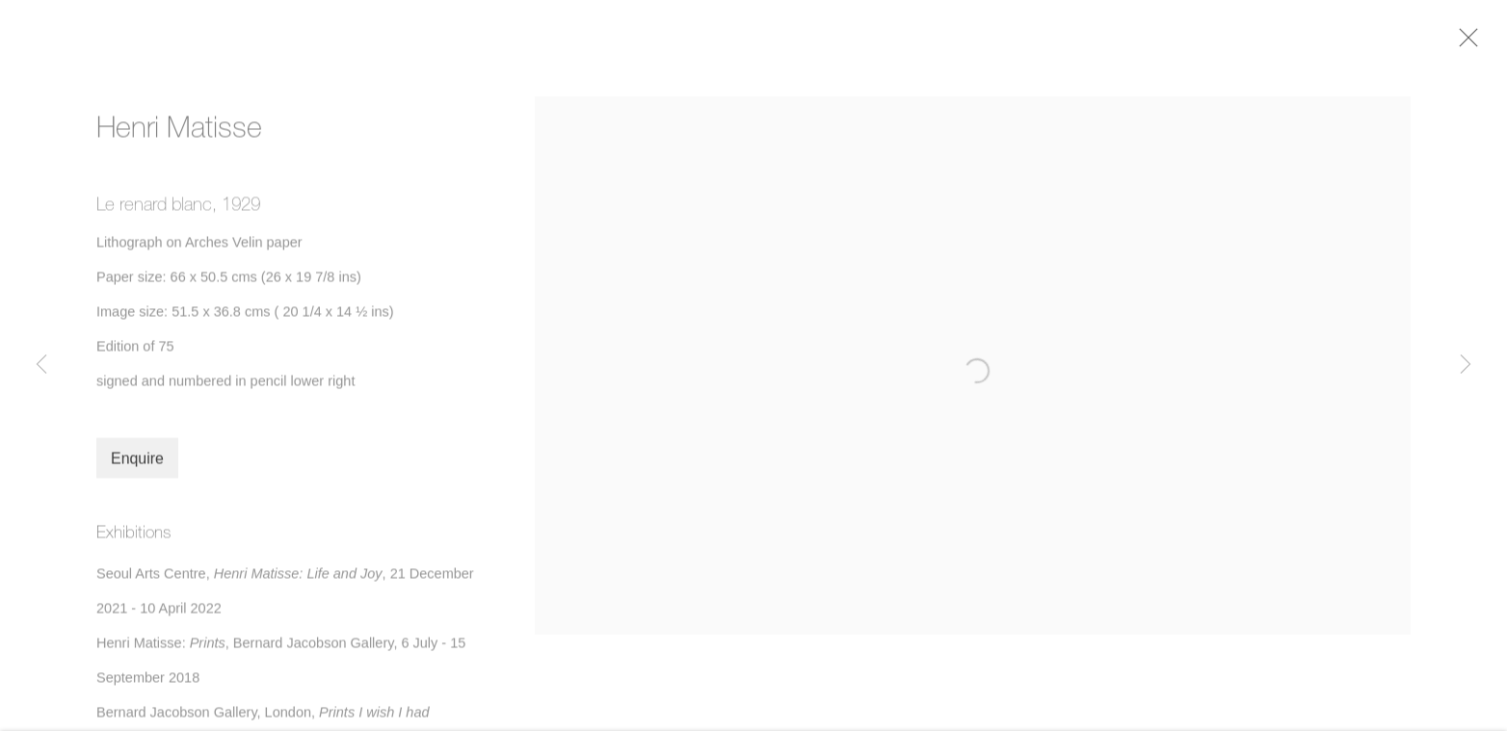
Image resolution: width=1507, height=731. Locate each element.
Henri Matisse (179, 132)
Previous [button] (41, 365)
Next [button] (1465, 365)
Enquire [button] (137, 464)
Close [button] (1470, 43)
